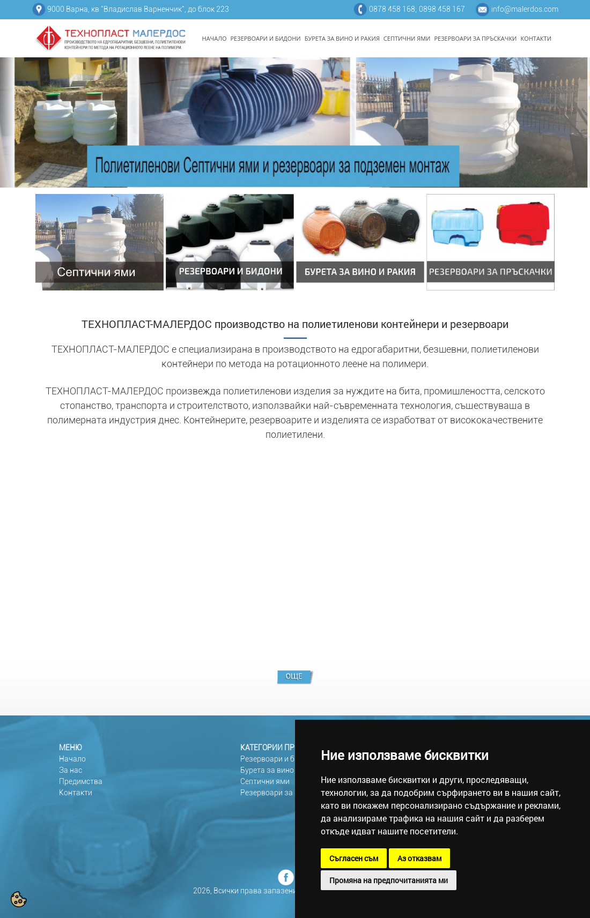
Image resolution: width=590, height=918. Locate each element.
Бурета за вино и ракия (281, 770)
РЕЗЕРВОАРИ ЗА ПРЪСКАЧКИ (475, 38)
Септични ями (265, 781)
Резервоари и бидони (278, 759)
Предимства (80, 781)
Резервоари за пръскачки (286, 792)
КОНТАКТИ (535, 38)
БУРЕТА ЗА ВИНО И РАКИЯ (342, 38)
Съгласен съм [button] (353, 858)
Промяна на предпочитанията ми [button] (388, 880)
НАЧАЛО (214, 38)
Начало (72, 759)
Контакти (75, 792)
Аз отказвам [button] (419, 858)
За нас (70, 770)
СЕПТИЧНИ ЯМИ (407, 38)
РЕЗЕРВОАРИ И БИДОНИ (266, 38)
